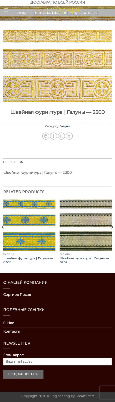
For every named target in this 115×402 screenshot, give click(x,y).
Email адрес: (57, 359)
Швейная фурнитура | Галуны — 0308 (28, 260)
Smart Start (85, 396)
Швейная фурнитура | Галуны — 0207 (84, 260)
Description (13, 162)
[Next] (112, 236)
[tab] (57, 162)
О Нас (8, 323)
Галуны (65, 126)
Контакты (11, 331)
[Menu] (5, 10)
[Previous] (3, 236)
